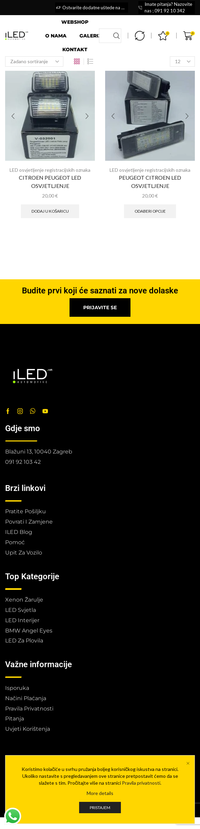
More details (100, 793)
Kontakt (74, 49)
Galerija (92, 36)
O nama (55, 36)
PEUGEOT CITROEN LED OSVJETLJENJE (150, 181)
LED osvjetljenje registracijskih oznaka (50, 170)
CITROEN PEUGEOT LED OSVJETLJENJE (50, 181)
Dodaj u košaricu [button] (50, 211)
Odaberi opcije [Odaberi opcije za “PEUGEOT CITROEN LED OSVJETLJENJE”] (150, 211)
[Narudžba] (34, 61)
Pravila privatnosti (141, 783)
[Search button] (116, 36)
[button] (100, 307)
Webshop (74, 22)
